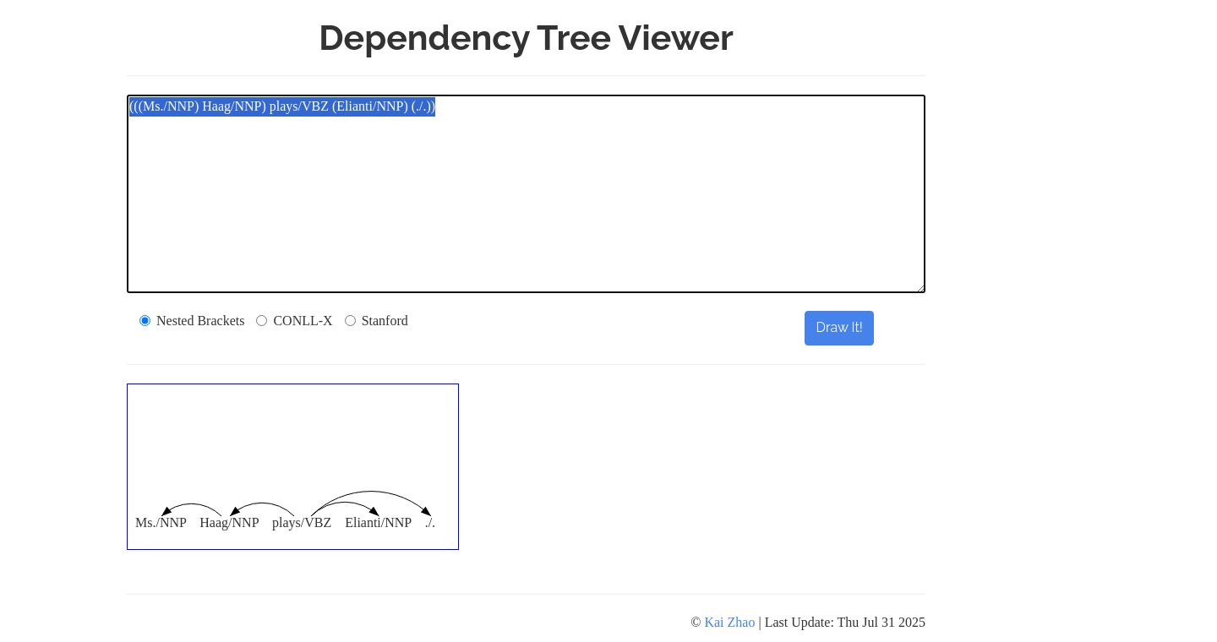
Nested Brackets (191, 320)
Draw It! (839, 327)
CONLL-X (294, 320)
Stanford (376, 320)
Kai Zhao (729, 622)
